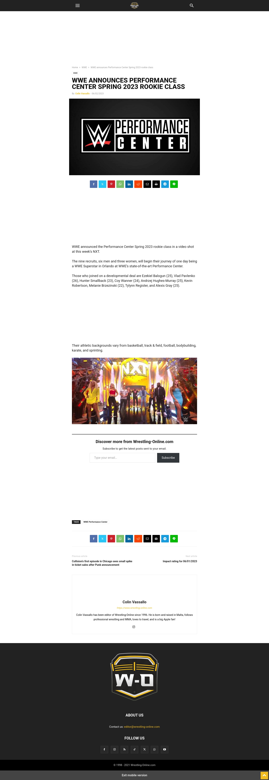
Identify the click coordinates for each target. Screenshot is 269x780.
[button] (77, 5)
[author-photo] (134, 596)
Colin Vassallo (82, 93)
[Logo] (134, 703)
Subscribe (168, 457)
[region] (134, 40)
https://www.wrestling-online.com (134, 607)
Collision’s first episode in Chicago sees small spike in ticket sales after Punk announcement (102, 563)
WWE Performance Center (95, 522)
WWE (84, 67)
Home (75, 67)
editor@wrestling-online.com (142, 726)
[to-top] (264, 774)
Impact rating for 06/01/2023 (180, 561)
